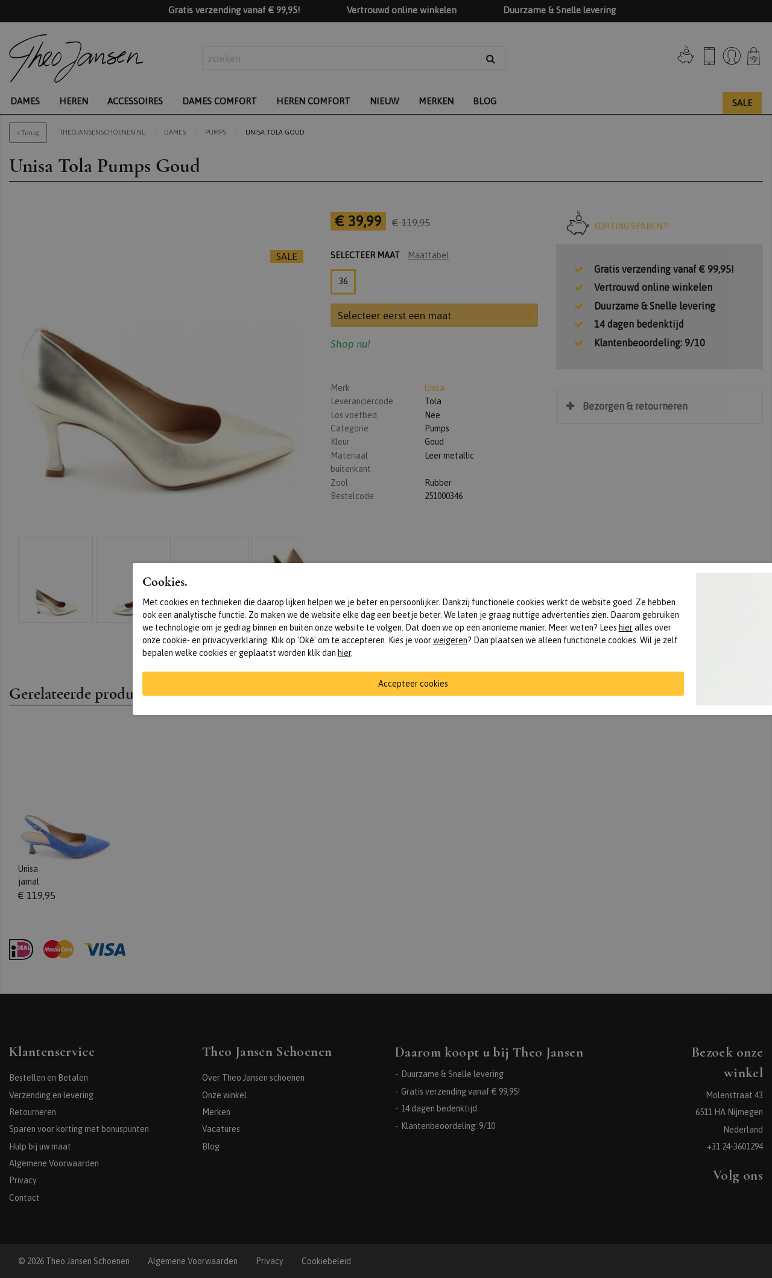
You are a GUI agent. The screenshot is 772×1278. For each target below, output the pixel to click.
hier (626, 627)
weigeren (450, 640)
